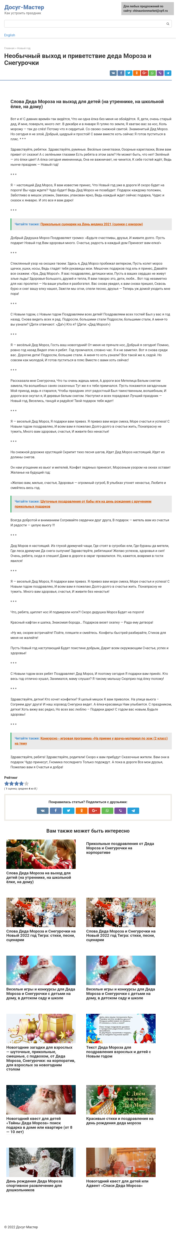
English (9, 35)
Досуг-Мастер (24, 7)
